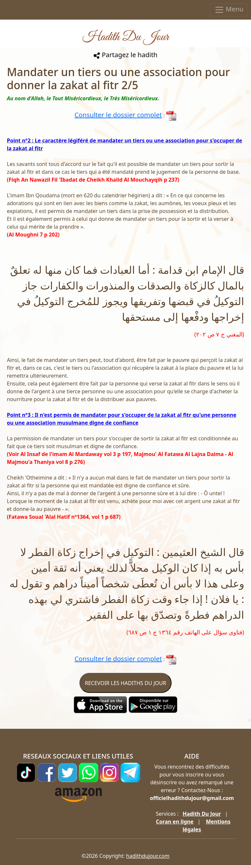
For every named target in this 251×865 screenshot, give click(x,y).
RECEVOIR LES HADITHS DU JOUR (125, 683)
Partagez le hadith (125, 54)
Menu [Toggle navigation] (228, 10)
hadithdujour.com (148, 855)
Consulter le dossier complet (118, 114)
